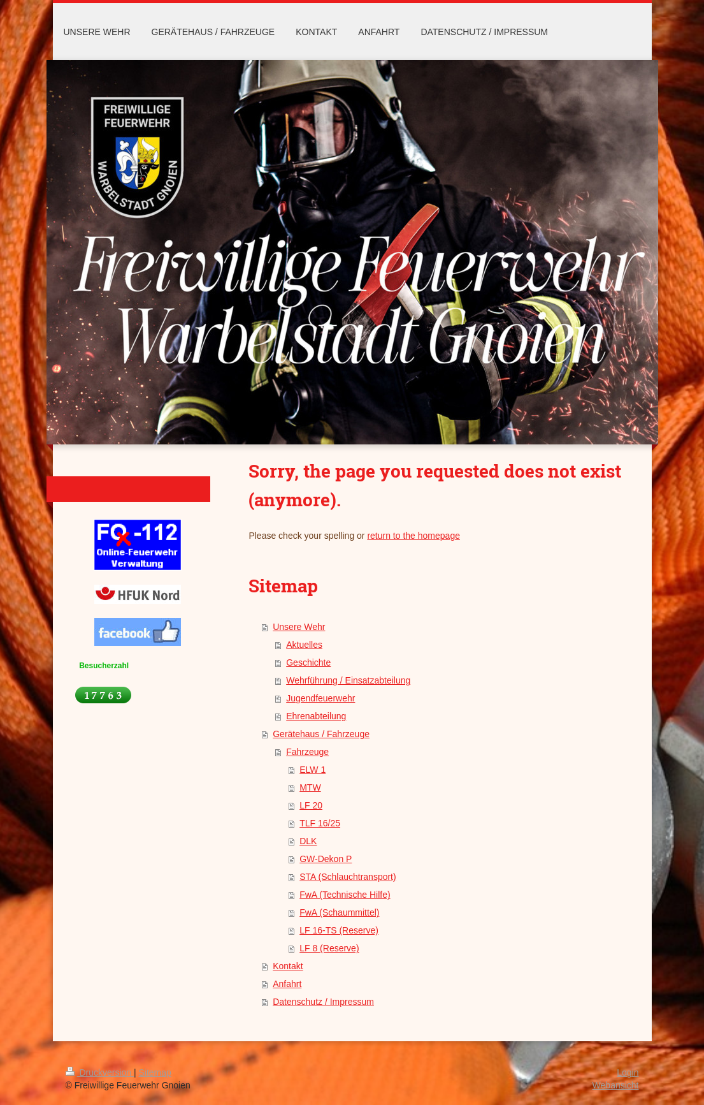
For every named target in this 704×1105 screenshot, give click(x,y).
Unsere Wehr (299, 627)
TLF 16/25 (319, 823)
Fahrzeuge (307, 752)
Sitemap (155, 1072)
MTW (309, 787)
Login (627, 1072)
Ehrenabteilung (316, 716)
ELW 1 (312, 770)
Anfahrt (287, 984)
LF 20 (310, 805)
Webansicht (616, 1085)
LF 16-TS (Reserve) (338, 930)
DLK (308, 841)
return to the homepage (413, 536)
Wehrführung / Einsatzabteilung (348, 680)
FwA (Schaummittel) (339, 912)
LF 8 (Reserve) (329, 948)
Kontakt (288, 966)
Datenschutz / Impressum (323, 1002)
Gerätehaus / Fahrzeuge (321, 734)
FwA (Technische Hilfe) (344, 894)
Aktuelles (304, 645)
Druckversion (100, 1072)
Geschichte (308, 662)
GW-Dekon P (325, 859)
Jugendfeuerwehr (320, 698)
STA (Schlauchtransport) (347, 877)
